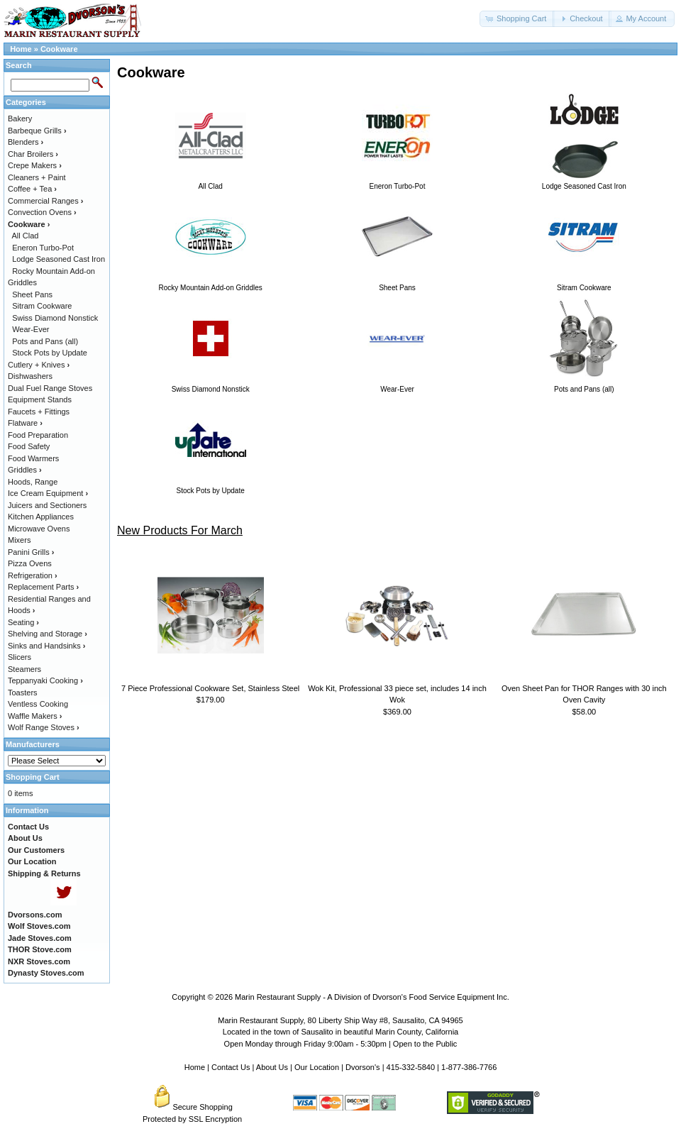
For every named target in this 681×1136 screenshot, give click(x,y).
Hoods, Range (32, 482)
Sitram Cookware (42, 306)
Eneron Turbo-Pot (43, 247)
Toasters (23, 692)
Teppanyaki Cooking (45, 680)
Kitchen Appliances (41, 516)
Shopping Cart (33, 777)
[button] (517, 19)
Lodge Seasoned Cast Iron (58, 259)
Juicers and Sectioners (47, 505)
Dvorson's (362, 1067)
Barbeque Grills (37, 130)
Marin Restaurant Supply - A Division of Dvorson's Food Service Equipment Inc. (372, 997)
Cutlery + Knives (39, 364)
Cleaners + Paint (37, 177)
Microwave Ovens (39, 528)
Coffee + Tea (32, 188)
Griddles (25, 469)
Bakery (20, 118)
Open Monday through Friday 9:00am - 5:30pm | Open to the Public (341, 1044)
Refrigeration (32, 575)
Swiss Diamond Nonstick (55, 318)
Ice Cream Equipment (48, 493)
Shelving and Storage (47, 633)
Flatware (25, 423)
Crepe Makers (35, 165)
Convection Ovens (42, 212)
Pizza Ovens (30, 563)
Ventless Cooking (38, 704)
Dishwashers (30, 376)
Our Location (316, 1067)
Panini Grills (31, 552)
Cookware (59, 49)
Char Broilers (33, 154)
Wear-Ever (30, 329)
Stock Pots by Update (49, 352)
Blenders (25, 142)
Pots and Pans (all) (45, 341)
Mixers (19, 540)
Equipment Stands (40, 399)
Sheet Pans (32, 294)
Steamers (24, 669)
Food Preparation (38, 435)
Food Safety (29, 446)
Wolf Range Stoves (43, 727)
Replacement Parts (43, 587)
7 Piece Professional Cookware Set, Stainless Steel (210, 688)
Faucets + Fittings (39, 411)
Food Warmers (33, 458)
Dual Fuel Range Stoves (50, 388)
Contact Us (230, 1067)
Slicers (19, 657)
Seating (23, 622)
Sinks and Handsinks (46, 645)
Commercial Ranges (45, 201)
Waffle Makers (35, 716)
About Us (272, 1067)
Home (21, 49)
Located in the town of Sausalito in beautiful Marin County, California (340, 1031)
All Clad (25, 235)
